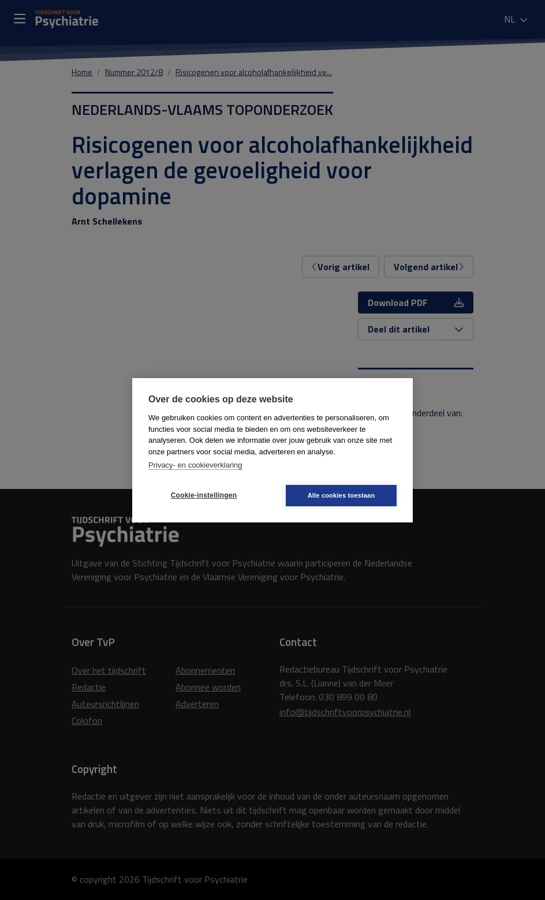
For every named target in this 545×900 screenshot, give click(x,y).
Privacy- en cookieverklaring (195, 465)
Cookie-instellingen (204, 495)
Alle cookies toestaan (341, 495)
